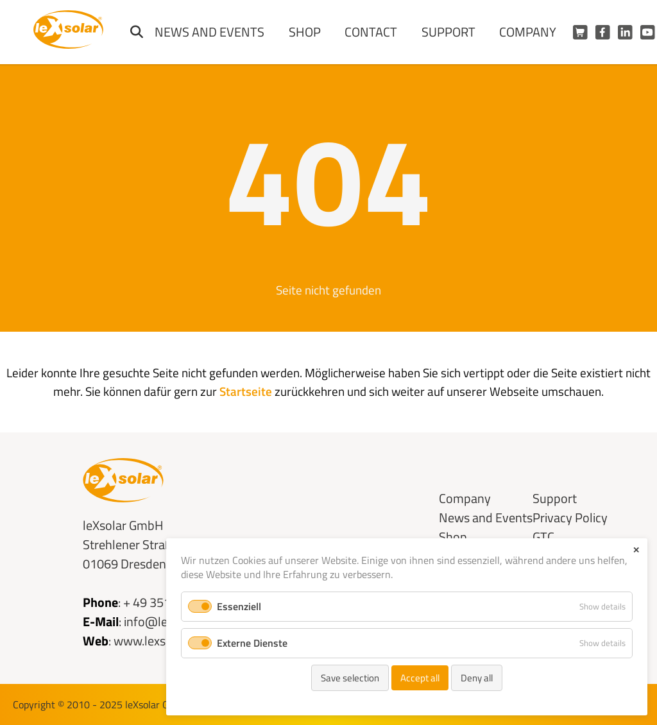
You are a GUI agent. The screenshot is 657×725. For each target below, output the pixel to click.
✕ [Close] (636, 549)
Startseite (245, 391)
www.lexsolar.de (158, 641)
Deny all (477, 677)
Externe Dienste (252, 643)
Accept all (419, 677)
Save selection (350, 677)
